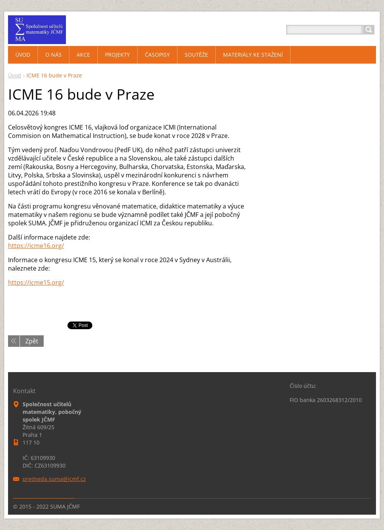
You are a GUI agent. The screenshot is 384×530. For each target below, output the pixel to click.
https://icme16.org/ (36, 245)
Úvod (14, 75)
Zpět (31, 341)
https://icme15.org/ (36, 282)
